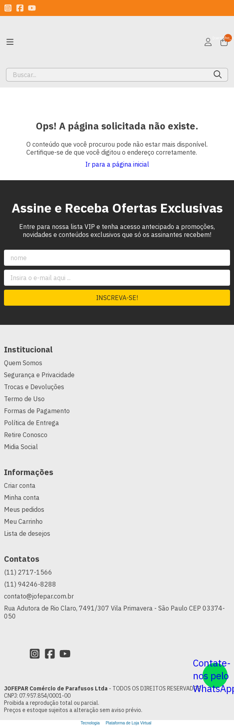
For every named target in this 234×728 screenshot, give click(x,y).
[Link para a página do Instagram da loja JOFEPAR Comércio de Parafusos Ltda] (8, 8)
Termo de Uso (24, 399)
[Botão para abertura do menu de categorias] (10, 42)
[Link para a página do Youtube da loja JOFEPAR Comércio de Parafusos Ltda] (32, 8)
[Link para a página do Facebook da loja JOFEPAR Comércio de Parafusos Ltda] (20, 8)
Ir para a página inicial (117, 164)
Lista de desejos (27, 533)
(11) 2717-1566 (28, 572)
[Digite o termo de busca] (107, 74)
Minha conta (21, 497)
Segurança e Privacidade (39, 375)
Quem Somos (23, 363)
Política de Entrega (31, 423)
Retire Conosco (25, 435)
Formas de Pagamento (37, 411)
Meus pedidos (24, 509)
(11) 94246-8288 (30, 584)
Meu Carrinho (23, 521)
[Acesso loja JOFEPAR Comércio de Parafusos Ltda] (208, 42)
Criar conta (19, 485)
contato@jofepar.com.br (39, 596)
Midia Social (21, 447)
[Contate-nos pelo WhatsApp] (215, 675)
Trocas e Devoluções (34, 387)
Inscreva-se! (117, 298)
